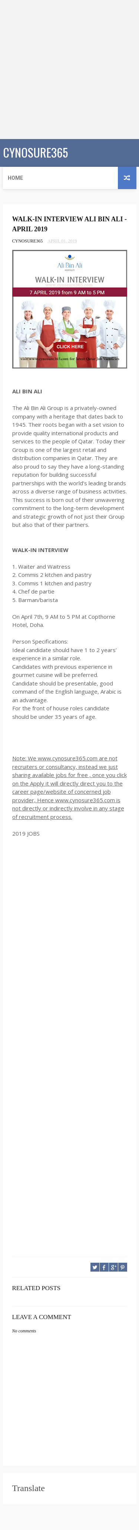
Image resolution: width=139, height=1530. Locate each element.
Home (15, 178)
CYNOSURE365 (35, 152)
